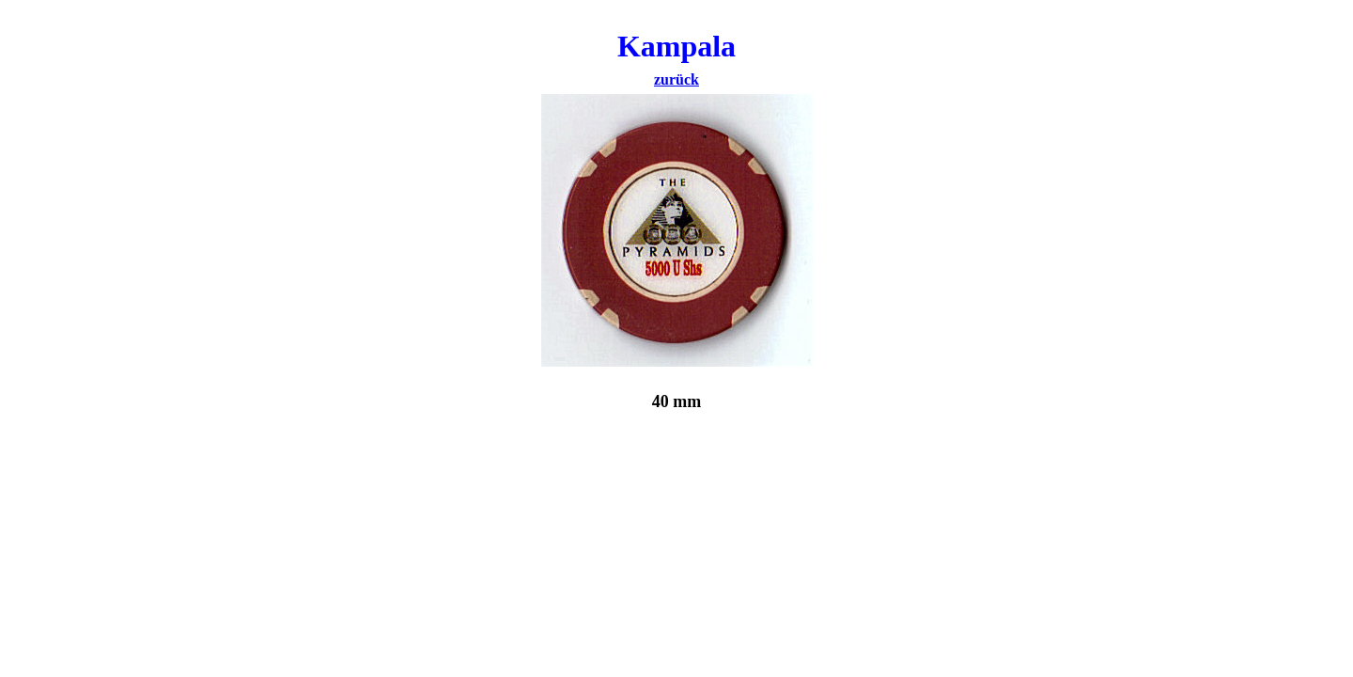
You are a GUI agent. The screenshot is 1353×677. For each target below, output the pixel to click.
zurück (676, 79)
